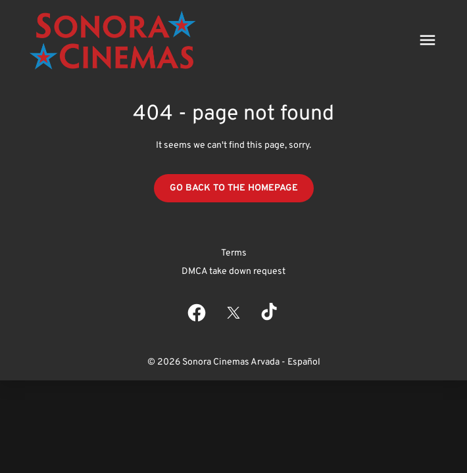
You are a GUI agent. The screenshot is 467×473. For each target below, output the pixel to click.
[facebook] (196, 312)
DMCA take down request (233, 271)
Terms (234, 253)
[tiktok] (270, 312)
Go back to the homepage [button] (234, 188)
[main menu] (427, 40)
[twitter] (233, 312)
